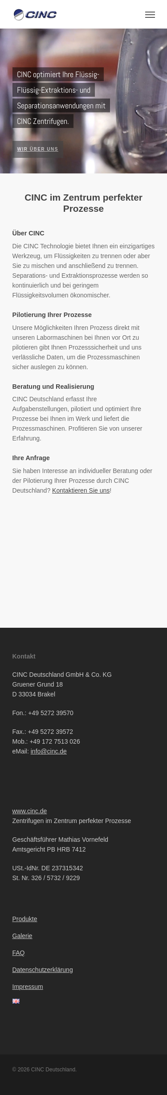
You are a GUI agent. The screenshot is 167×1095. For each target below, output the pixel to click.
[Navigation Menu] (150, 14)
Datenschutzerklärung (42, 969)
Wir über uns (37, 149)
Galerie (22, 935)
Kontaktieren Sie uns (81, 490)
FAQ (18, 952)
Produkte (24, 918)
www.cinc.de (29, 811)
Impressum (27, 986)
